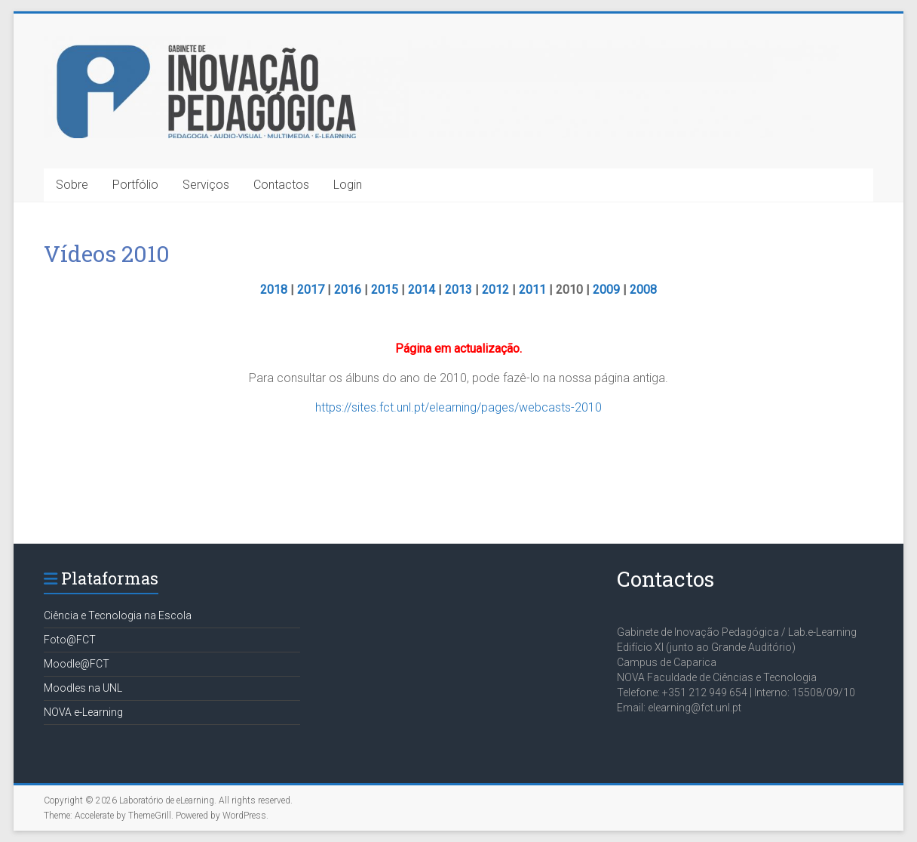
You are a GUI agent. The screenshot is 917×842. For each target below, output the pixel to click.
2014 (421, 289)
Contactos (281, 184)
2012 (495, 289)
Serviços (205, 184)
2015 (384, 289)
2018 (273, 289)
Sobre (72, 184)
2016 (347, 289)
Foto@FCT (70, 640)
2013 (458, 289)
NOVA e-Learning (83, 712)
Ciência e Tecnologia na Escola (118, 615)
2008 (643, 289)
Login (347, 184)
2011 (532, 289)
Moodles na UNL (83, 688)
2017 (310, 289)
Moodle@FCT (76, 664)
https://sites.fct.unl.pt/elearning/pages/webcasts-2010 (458, 407)
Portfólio (135, 184)
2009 (606, 289)
